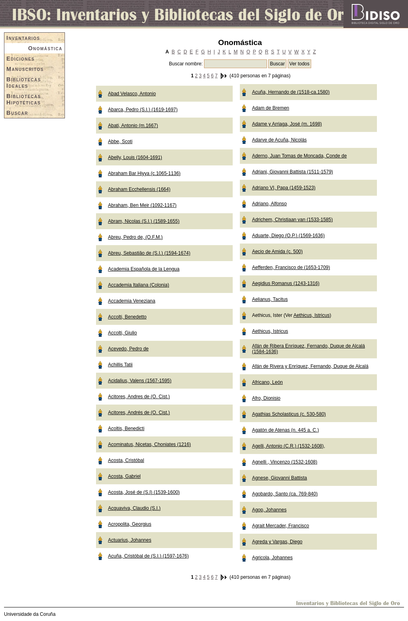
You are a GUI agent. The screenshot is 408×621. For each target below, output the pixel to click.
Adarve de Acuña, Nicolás (279, 140)
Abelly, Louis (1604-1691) (135, 157)
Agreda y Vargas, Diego (277, 541)
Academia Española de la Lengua (143, 269)
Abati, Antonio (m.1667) (133, 125)
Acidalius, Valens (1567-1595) (139, 380)
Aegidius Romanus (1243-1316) (285, 283)
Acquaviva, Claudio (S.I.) (134, 508)
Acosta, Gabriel (124, 476)
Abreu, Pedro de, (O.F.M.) (135, 237)
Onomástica (45, 48)
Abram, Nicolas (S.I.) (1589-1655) (143, 221)
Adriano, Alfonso (269, 203)
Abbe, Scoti (120, 141)
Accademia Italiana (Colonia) (138, 285)
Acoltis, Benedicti (126, 428)
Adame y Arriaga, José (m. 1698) (287, 124)
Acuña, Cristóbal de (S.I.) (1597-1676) (148, 556)
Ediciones (20, 58)
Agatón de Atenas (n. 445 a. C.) (285, 430)
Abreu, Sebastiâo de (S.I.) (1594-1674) (149, 253)
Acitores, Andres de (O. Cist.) (139, 396)
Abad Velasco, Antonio (132, 93)
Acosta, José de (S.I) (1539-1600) (144, 492)
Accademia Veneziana (131, 301)
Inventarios (23, 38)
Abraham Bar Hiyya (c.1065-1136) (144, 173)
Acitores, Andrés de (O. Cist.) (139, 412)
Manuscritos (25, 69)
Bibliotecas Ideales (23, 82)
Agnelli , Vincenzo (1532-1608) (284, 462)
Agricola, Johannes (272, 557)
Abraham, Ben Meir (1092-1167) (142, 205)
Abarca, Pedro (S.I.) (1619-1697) (143, 109)
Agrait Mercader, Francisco (280, 526)
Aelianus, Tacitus (270, 299)
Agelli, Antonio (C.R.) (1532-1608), (288, 446)
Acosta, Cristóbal (126, 460)
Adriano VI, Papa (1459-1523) (283, 188)
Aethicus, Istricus (311, 315)
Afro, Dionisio (266, 398)
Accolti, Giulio (122, 333)
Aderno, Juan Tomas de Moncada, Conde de (299, 156)
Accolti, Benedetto (127, 317)
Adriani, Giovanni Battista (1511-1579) (292, 172)
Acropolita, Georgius (129, 524)
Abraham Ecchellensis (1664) (139, 189)
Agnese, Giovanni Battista (279, 478)
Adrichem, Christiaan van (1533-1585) (292, 219)
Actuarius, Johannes (129, 540)
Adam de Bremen (270, 108)
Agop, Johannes (269, 510)
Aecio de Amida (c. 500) (277, 251)
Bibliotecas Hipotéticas (23, 99)
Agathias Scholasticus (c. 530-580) (289, 414)
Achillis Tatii (120, 364)
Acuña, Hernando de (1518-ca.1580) (291, 92)
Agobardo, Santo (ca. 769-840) (285, 494)
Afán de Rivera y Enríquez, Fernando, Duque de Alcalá (310, 366)
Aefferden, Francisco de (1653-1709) (291, 267)
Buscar (17, 113)
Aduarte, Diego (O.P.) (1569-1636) (288, 235)
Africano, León (267, 382)
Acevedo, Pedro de (128, 349)
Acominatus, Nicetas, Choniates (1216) (149, 444)
